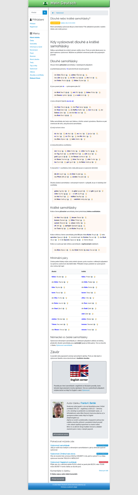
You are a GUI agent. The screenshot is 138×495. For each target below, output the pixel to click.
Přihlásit (32, 24)
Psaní (32, 53)
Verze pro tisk (103, 470)
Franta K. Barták (88, 403)
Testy (32, 62)
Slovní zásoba (34, 59)
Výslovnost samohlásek (64, 345)
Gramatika (33, 44)
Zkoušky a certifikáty (37, 75)
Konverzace (34, 50)
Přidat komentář (58, 479)
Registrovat (34, 27)
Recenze (33, 56)
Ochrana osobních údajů (69, 487)
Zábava (32, 72)
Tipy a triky (33, 65)
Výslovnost (33, 69)
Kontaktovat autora (61, 434)
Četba (32, 40)
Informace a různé (36, 47)
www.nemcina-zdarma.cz (76, 485)
